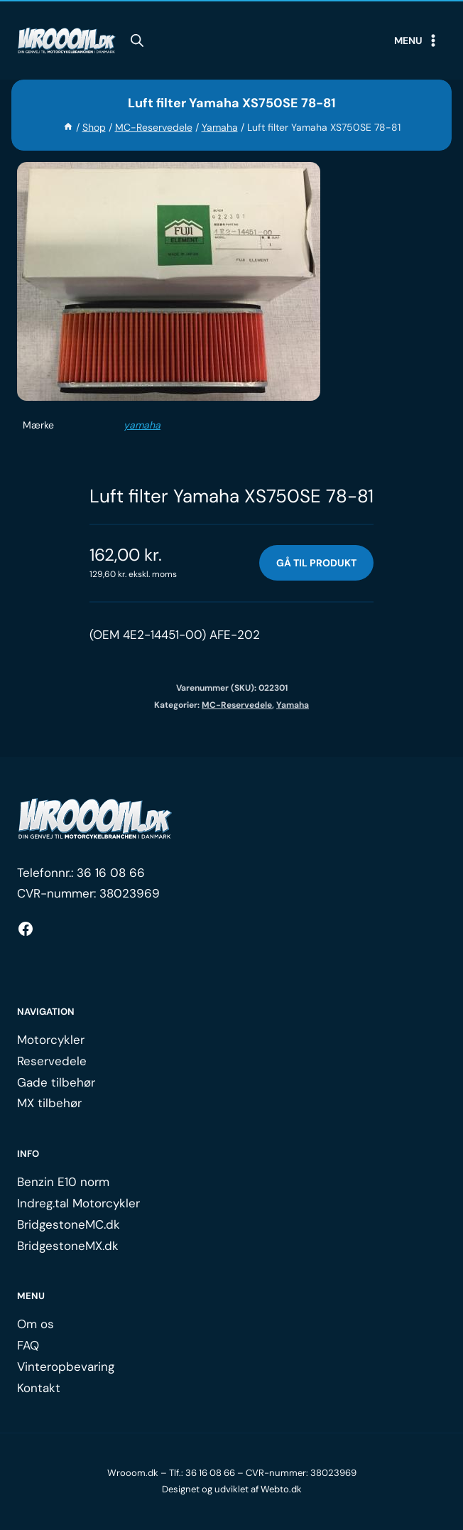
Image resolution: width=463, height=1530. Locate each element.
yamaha (142, 425)
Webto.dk (281, 1489)
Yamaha (292, 705)
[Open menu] (417, 40)
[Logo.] (95, 818)
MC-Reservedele (237, 705)
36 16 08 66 (111, 872)
